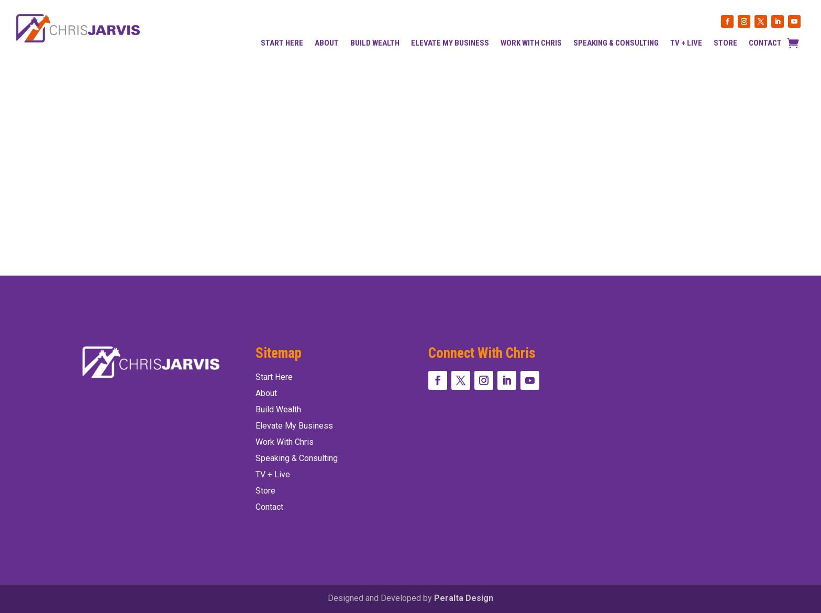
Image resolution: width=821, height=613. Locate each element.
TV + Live (686, 43)
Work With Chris (531, 43)
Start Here (282, 43)
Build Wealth (375, 43)
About (327, 43)
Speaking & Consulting (616, 43)
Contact (765, 43)
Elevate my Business (450, 43)
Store (725, 43)
